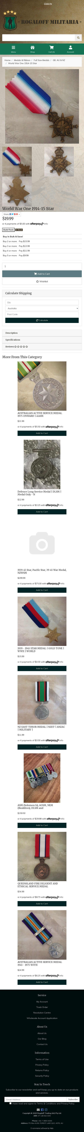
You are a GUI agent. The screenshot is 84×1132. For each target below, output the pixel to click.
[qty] (42, 302)
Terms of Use (42, 1059)
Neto (51, 1128)
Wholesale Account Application (42, 1018)
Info (46, 223)
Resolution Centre (42, 1012)
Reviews (16, 346)
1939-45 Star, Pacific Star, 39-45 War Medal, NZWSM (42, 571)
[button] (42, 281)
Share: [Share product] (11, 214)
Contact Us (42, 1044)
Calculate (42, 320)
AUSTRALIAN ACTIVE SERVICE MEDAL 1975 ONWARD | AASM (40, 414)
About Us (42, 1033)
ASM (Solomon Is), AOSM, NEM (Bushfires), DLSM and (35, 806)
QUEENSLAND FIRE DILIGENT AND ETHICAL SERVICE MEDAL (38, 885)
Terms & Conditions (46, 1103)
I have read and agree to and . (42, 1103)
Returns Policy (42, 1070)
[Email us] (38, 1110)
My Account (42, 1001)
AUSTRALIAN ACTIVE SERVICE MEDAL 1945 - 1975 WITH (40, 963)
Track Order (42, 1007)
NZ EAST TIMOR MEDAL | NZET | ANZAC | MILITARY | (41, 728)
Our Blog (42, 1038)
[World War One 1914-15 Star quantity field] (42, 266)
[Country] (42, 308)
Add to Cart (42, 273)
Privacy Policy (42, 1064)
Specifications (12, 339)
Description (11, 333)
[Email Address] (35, 1099)
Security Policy (42, 1075)
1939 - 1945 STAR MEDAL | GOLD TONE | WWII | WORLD (41, 650)
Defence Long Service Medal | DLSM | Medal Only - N (39, 493)
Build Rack (8, 229)
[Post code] (42, 314)
